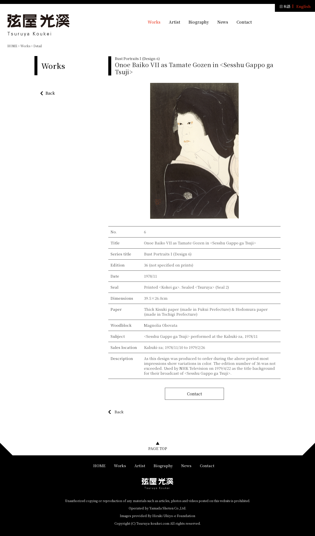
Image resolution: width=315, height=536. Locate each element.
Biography (199, 22)
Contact (244, 22)
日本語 (284, 6)
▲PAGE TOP (157, 446)
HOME (12, 46)
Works (154, 22)
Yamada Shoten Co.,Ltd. (167, 508)
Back (50, 93)
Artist (174, 22)
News (222, 22)
